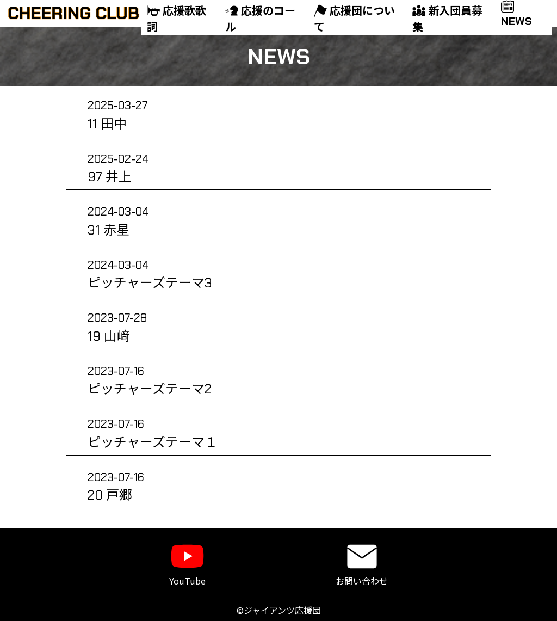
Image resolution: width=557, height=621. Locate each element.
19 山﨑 (117, 327)
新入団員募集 (447, 19)
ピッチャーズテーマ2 (150, 381)
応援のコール (260, 19)
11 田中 (117, 115)
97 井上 (118, 168)
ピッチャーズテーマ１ (153, 433)
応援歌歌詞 (176, 19)
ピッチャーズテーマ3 (150, 274)
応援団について (354, 19)
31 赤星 (118, 221)
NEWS (516, 15)
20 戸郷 (116, 487)
